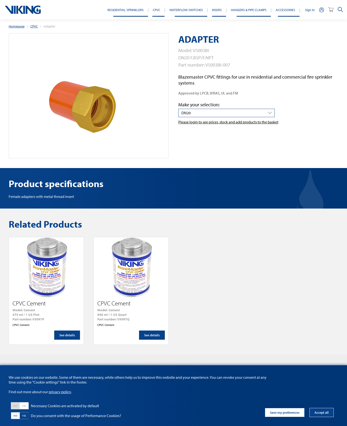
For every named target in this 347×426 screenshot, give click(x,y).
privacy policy (60, 391)
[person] (321, 10)
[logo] (23, 10)
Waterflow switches (186, 9)
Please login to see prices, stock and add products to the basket (228, 122)
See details (67, 335)
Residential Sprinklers (125, 9)
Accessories (285, 9)
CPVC (156, 9)
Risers (217, 9)
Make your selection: (199, 104)
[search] (340, 10)
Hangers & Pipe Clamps (249, 9)
